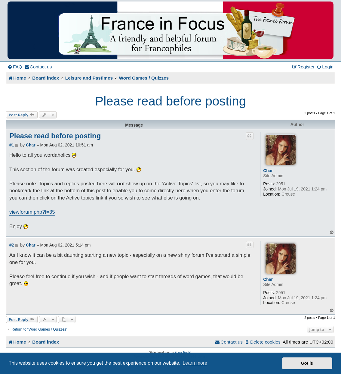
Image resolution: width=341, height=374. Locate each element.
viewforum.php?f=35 (32, 212)
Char (268, 170)
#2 (11, 245)
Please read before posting (170, 101)
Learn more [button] (195, 363)
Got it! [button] (307, 363)
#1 (11, 145)
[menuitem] (15, 67)
